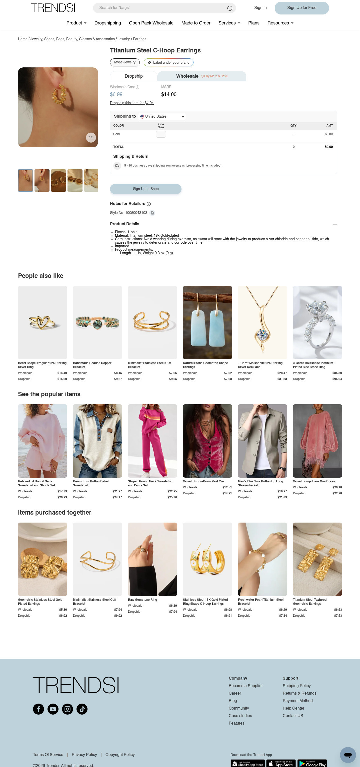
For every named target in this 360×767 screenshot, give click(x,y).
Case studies (240, 716)
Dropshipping (107, 23)
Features (236, 724)
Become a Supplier (246, 686)
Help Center (293, 709)
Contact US (293, 716)
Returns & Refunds (299, 694)
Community (239, 709)
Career (235, 694)
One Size (161, 126)
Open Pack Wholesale (151, 23)
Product (74, 23)
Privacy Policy (84, 755)
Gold (116, 134)
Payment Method (298, 701)
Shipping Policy (297, 686)
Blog (233, 701)
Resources (278, 23)
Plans (254, 23)
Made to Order (196, 23)
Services (227, 23)
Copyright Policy (120, 755)
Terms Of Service (48, 755)
